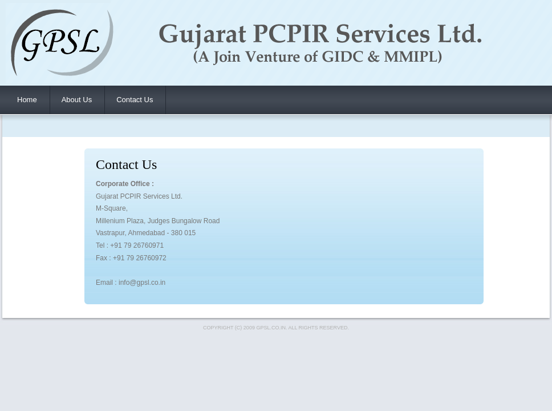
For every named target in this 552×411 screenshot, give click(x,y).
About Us (77, 99)
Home (27, 99)
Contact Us (134, 99)
